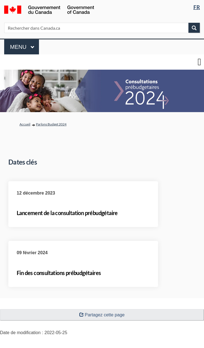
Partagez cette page (101, 314)
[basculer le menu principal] (199, 62)
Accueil (24, 124)
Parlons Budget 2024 (51, 124)
